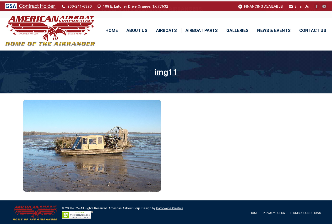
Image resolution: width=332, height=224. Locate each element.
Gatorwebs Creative (169, 207)
